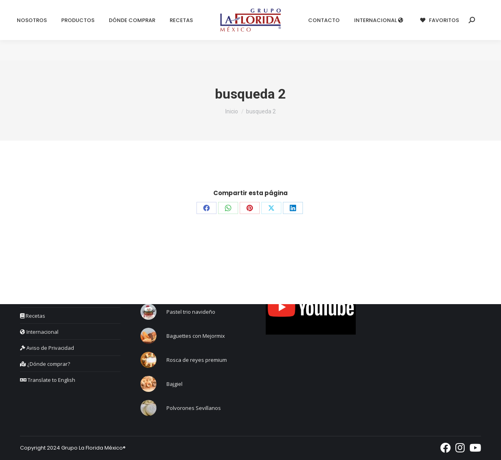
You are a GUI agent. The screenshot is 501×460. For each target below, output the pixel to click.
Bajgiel (174, 383)
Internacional (39, 331)
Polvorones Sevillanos (193, 408)
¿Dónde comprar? (45, 363)
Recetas (32, 315)
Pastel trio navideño (190, 311)
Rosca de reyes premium (196, 359)
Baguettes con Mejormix (195, 335)
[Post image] (148, 312)
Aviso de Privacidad (47, 347)
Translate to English (47, 379)
